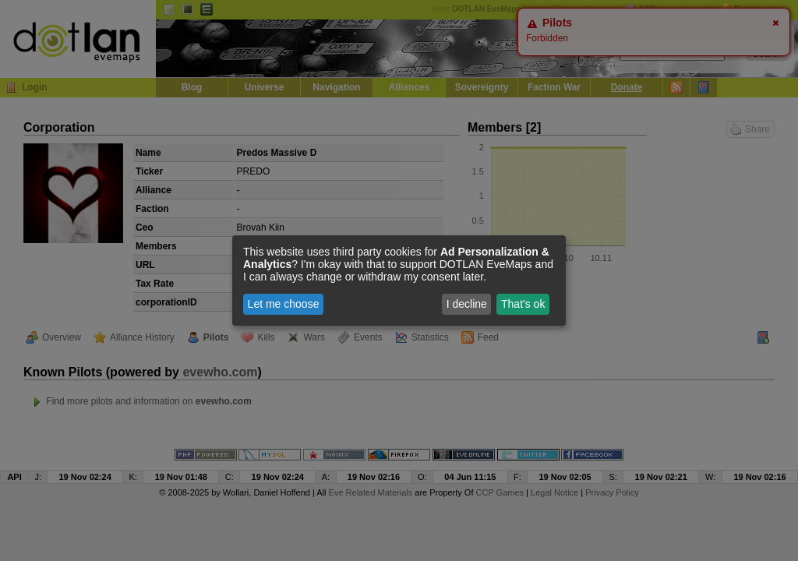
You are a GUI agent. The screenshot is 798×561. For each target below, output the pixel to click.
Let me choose (284, 304)
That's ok (523, 304)
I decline (467, 304)
